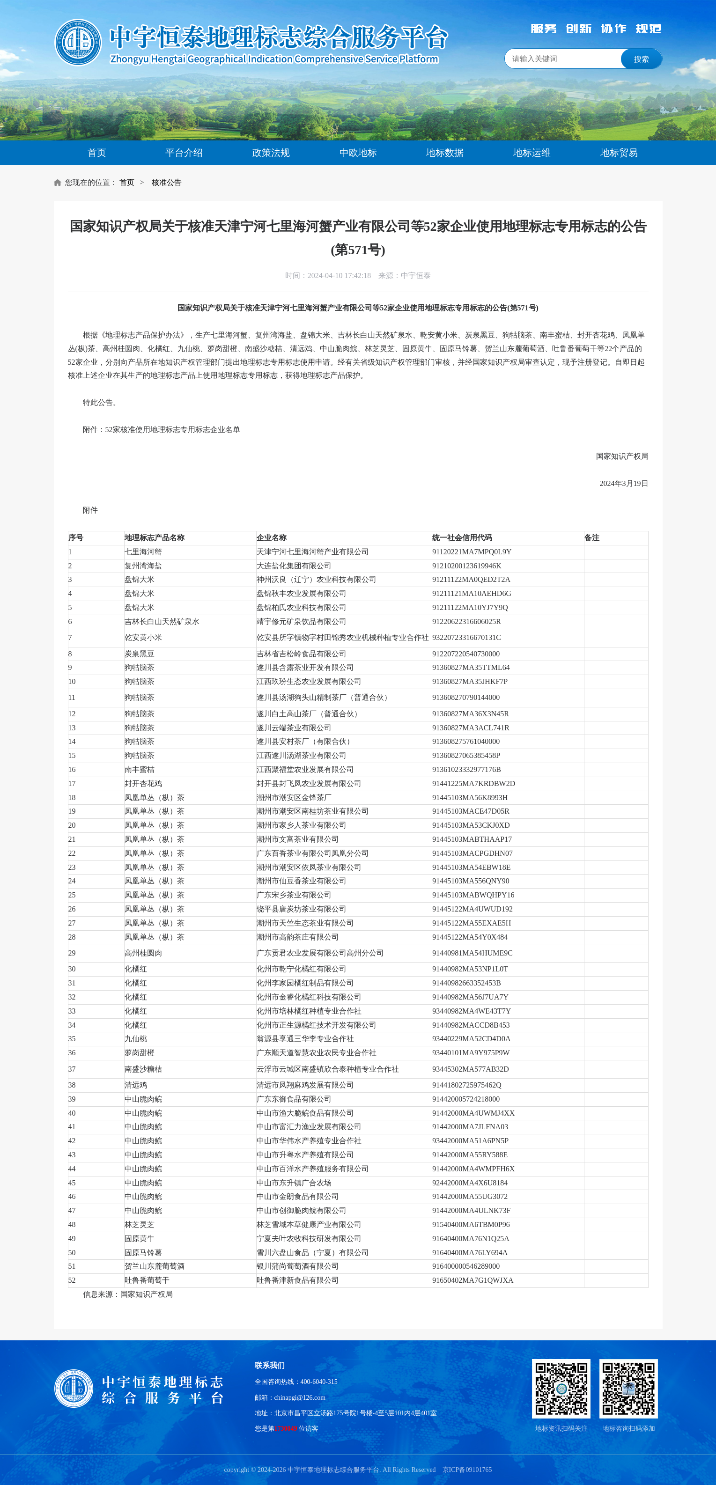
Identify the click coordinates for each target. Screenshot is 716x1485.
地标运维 (532, 152)
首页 (97, 152)
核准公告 (167, 182)
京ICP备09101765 (467, 1469)
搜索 (641, 59)
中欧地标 (358, 152)
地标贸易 (619, 152)
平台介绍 (184, 152)
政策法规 (271, 152)
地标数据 (445, 152)
